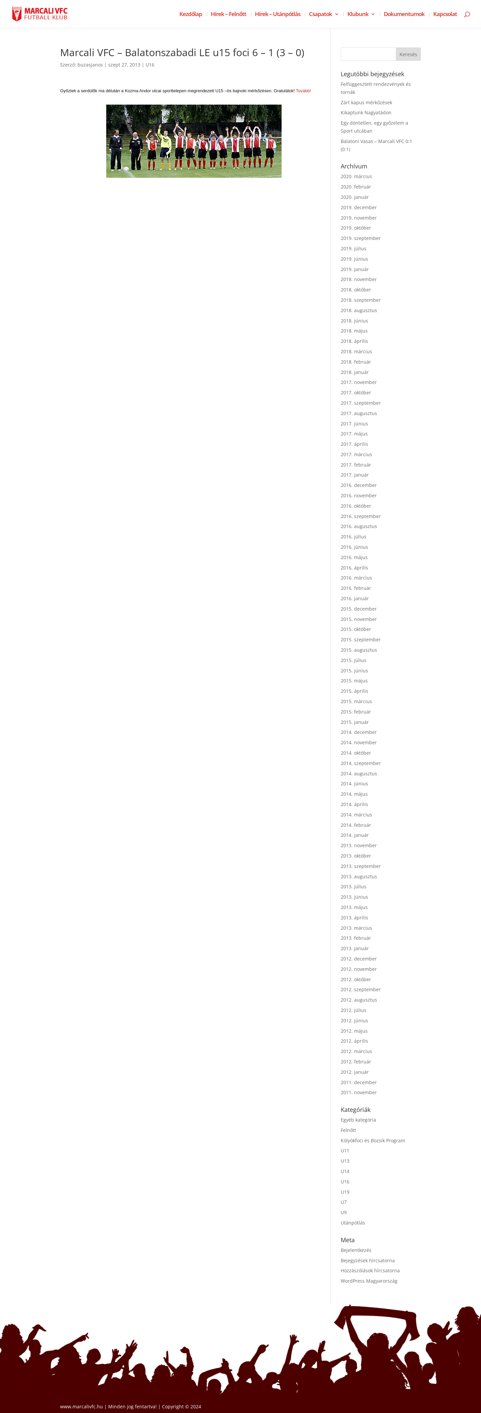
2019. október (356, 228)
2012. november (359, 969)
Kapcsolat (445, 15)
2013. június (354, 897)
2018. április (354, 341)
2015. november (359, 619)
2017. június (354, 423)
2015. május (354, 680)
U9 (344, 1212)
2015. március (356, 701)
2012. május (354, 1031)
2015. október (356, 629)
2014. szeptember (361, 763)
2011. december (359, 1082)
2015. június (354, 670)
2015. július (353, 660)
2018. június (354, 320)
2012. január (355, 1072)
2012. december (359, 958)
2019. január (355, 269)
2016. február (356, 588)
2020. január (355, 197)
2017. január (355, 475)
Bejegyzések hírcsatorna (368, 1260)
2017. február (356, 465)
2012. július (353, 1010)
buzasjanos (90, 64)
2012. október (356, 979)
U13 (345, 1161)
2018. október (356, 289)
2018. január (355, 372)
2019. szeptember (361, 238)
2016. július (353, 536)
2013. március (356, 928)
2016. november (359, 495)
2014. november (359, 742)
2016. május (354, 557)
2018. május (354, 331)
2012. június (354, 1020)
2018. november (359, 279)
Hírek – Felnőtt (228, 15)
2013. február (356, 938)
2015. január (355, 722)
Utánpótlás (353, 1222)
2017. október (356, 392)
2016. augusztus (359, 526)
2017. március (356, 454)
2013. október (356, 856)
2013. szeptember (361, 866)
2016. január (355, 598)
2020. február (356, 186)
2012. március (356, 1051)
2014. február (356, 825)
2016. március (356, 577)
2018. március (356, 351)
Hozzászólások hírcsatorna (370, 1270)
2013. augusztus (359, 876)
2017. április (354, 444)
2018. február (356, 362)
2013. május (354, 907)
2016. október (356, 506)
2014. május (354, 794)
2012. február (356, 1061)
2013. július (353, 886)
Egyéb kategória (358, 1120)
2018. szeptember (361, 300)
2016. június (354, 547)
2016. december (359, 485)
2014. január (355, 835)
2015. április (354, 691)
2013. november (359, 845)
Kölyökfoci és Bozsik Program (373, 1140)
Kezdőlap (190, 15)
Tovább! (303, 90)
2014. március (356, 814)
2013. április (354, 917)
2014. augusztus (359, 773)
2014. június (354, 783)
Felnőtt (348, 1130)
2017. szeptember (361, 403)
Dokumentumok (404, 15)
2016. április (354, 567)
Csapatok (320, 15)
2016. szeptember (361, 516)
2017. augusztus (359, 413)
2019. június (354, 259)
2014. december (359, 732)
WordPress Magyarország (369, 1281)
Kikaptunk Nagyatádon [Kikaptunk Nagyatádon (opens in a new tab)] (366, 112)
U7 (344, 1202)
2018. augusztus (359, 310)
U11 (345, 1150)
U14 (345, 1171)
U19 (345, 1192)
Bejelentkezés (356, 1250)
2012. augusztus (359, 1000)
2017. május (354, 433)
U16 (150, 64)
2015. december (359, 609)
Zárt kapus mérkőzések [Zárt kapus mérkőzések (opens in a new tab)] (366, 102)
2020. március (356, 176)
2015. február (356, 712)
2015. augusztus (359, 650)
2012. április (354, 1041)
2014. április (354, 804)
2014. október (356, 753)
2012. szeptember (361, 989)
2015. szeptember (361, 639)
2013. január (355, 948)
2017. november (359, 382)
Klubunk (357, 15)
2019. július (353, 248)
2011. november (359, 1092)
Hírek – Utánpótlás (277, 15)
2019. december (359, 207)
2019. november (359, 218)
